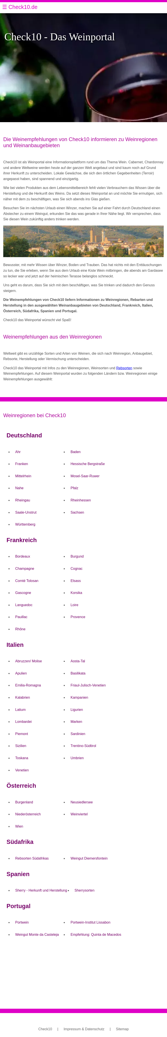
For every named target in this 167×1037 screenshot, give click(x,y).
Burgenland (24, 802)
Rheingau (22, 500)
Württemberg (25, 524)
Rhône (20, 629)
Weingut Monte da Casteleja (37, 934)
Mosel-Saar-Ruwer (84, 476)
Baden (75, 452)
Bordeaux (22, 556)
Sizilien (20, 746)
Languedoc (23, 605)
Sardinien (77, 734)
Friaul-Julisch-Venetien (88, 685)
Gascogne (23, 593)
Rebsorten (124, 368)
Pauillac (21, 617)
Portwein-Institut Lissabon (90, 922)
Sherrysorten (85, 890)
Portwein (22, 922)
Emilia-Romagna (28, 685)
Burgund (77, 556)
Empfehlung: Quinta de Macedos (95, 934)
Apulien (21, 673)
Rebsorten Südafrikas (32, 858)
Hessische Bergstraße (87, 464)
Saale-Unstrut (26, 512)
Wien (19, 826)
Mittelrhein (23, 476)
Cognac (76, 568)
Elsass (75, 581)
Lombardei (23, 721)
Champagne (24, 568)
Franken (21, 464)
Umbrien (77, 758)
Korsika (76, 593)
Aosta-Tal (77, 661)
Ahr (18, 452)
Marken (76, 721)
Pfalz (74, 488)
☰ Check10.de (19, 7)
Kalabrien (22, 697)
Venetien (22, 770)
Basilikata (77, 673)
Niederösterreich (28, 814)
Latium (20, 710)
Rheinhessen (80, 500)
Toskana (21, 758)
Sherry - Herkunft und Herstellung (41, 890)
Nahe (19, 488)
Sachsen (77, 512)
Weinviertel (79, 814)
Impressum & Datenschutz (83, 1029)
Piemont (21, 734)
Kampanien (79, 697)
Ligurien (76, 710)
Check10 (45, 1029)
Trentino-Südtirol (83, 746)
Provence (77, 617)
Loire (74, 605)
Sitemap (122, 1029)
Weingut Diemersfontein (88, 858)
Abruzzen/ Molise (28, 661)
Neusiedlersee (81, 802)
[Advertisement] (83, 974)
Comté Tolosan (26, 581)
